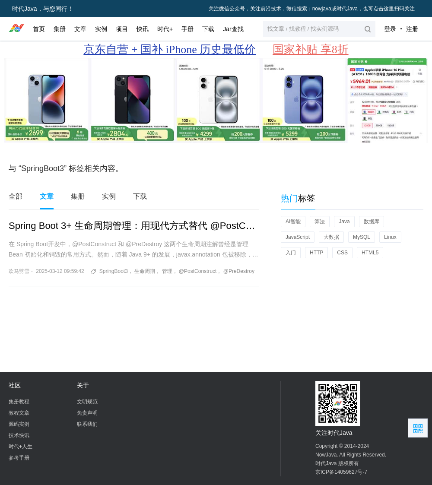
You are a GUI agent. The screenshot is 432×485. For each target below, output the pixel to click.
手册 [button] (187, 28)
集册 (78, 196)
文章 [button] (80, 28)
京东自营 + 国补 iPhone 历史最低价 (169, 49)
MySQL (361, 237)
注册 (412, 28)
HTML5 (370, 253)
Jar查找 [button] (233, 28)
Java (344, 222)
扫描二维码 (418, 427)
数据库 (371, 222)
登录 (390, 28)
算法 (319, 222)
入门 (291, 253)
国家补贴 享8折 (311, 49)
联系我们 (87, 424)
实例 (109, 196)
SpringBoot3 (113, 271)
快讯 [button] (143, 28)
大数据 (331, 237)
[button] (319, 29)
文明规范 (87, 402)
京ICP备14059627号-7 (341, 472)
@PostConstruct (198, 271)
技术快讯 (19, 435)
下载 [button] (208, 28)
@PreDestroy (238, 271)
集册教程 (19, 402)
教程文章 (19, 413)
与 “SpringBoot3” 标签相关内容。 (66, 168)
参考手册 (19, 458)
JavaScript (298, 237)
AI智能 (293, 222)
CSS (342, 253)
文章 (47, 196)
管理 (167, 271)
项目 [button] (122, 28)
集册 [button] (60, 28)
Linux (390, 237)
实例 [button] (101, 28)
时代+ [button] (165, 28)
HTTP (316, 253)
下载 (140, 196)
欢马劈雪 (19, 271)
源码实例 (19, 424)
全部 (15, 196)
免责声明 (87, 413)
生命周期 (144, 271)
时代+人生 (20, 447)
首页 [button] (39, 28)
